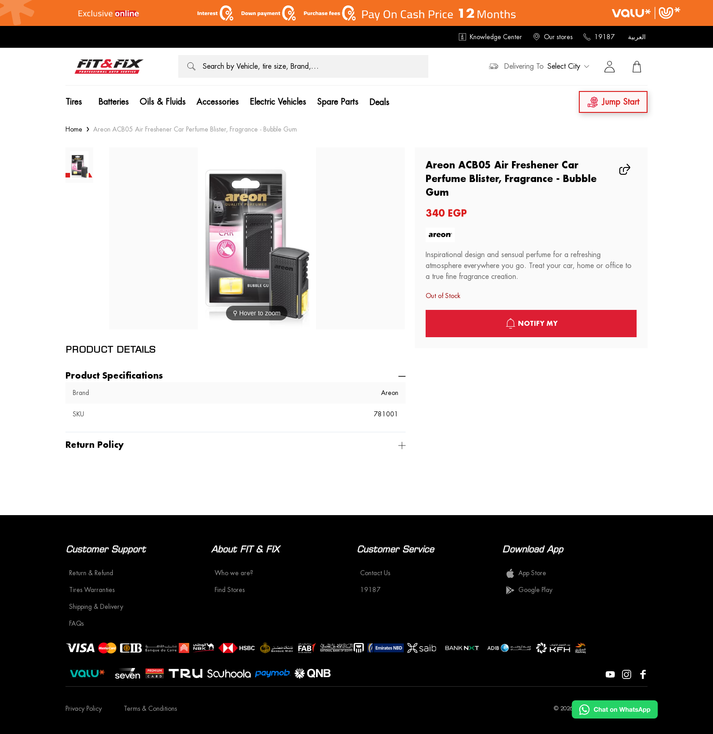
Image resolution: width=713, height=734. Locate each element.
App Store (526, 573)
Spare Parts (337, 102)
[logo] (109, 66)
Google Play (529, 590)
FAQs (76, 623)
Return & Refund (91, 573)
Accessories (217, 102)
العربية (637, 37)
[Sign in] (609, 66)
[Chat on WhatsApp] (614, 709)
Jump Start (613, 102)
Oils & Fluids (163, 102)
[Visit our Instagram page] (626, 673)
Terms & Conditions (150, 708)
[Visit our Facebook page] (643, 673)
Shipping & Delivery (96, 606)
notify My (531, 323)
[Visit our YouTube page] (610, 673)
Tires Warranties (92, 590)
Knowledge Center (490, 36)
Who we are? (234, 573)
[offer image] (356, 13)
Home (73, 129)
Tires (73, 102)
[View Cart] (637, 66)
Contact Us (375, 573)
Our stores (552, 36)
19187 (599, 36)
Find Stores (230, 590)
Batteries (113, 102)
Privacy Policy (83, 708)
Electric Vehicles (278, 102)
